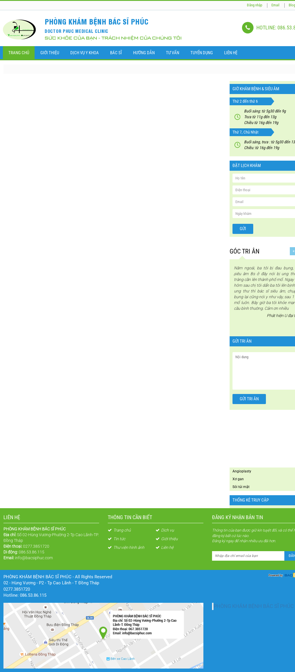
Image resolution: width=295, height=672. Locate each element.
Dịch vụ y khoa (84, 52)
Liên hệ (164, 547)
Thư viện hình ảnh (126, 547)
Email (275, 5)
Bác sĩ (116, 52)
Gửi (243, 228)
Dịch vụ (165, 530)
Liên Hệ (230, 52)
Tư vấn (172, 52)
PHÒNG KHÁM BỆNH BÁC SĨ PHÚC (253, 606)
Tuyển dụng (201, 52)
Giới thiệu (49, 52)
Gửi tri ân (249, 398)
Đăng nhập (254, 5)
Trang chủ (18, 52)
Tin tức (116, 538)
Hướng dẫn (144, 52)
